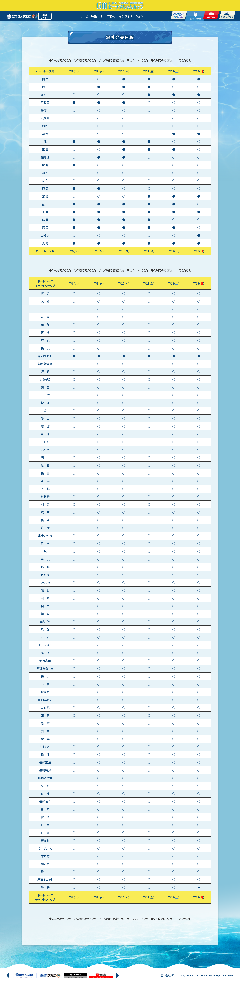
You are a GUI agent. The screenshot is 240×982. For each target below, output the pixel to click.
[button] (8, 975)
